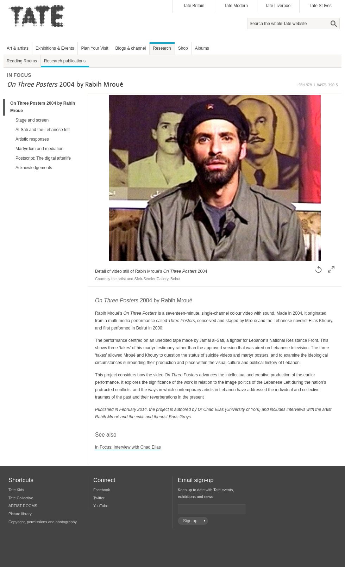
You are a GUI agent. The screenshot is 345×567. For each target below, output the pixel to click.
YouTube (100, 506)
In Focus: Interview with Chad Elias (128, 447)
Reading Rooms (22, 60)
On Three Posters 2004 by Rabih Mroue (42, 107)
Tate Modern (236, 5)
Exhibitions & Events (55, 48)
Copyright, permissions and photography (42, 522)
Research (162, 48)
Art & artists (18, 48)
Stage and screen (32, 120)
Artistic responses (32, 139)
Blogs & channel (130, 48)
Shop (183, 48)
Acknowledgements (33, 167)
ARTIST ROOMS (22, 506)
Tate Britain (193, 5)
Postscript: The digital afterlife (43, 158)
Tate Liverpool (278, 5)
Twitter (99, 498)
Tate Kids (16, 490)
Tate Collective (20, 498)
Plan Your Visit (94, 48)
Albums (202, 48)
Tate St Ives (320, 5)
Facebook (101, 490)
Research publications (65, 60)
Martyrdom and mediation (39, 148)
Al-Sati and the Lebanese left (42, 129)
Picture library (20, 514)
